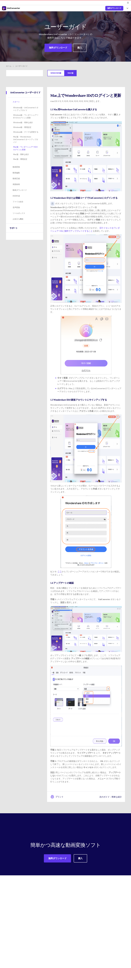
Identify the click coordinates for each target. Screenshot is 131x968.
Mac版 (70, 73)
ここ (60, 571)
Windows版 (56, 73)
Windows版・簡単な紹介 (23, 122)
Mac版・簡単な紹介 (21, 154)
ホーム (8, 66)
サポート (14, 228)
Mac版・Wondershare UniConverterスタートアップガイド (25, 139)
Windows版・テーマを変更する (25, 132)
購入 (79, 47)
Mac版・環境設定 (20, 159)
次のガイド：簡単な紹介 (109, 796)
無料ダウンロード (114, 8)
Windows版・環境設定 (22, 127)
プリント (57, 797)
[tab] (24, 92)
